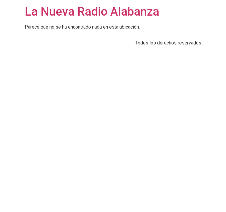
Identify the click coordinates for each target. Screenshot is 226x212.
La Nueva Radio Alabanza (92, 12)
